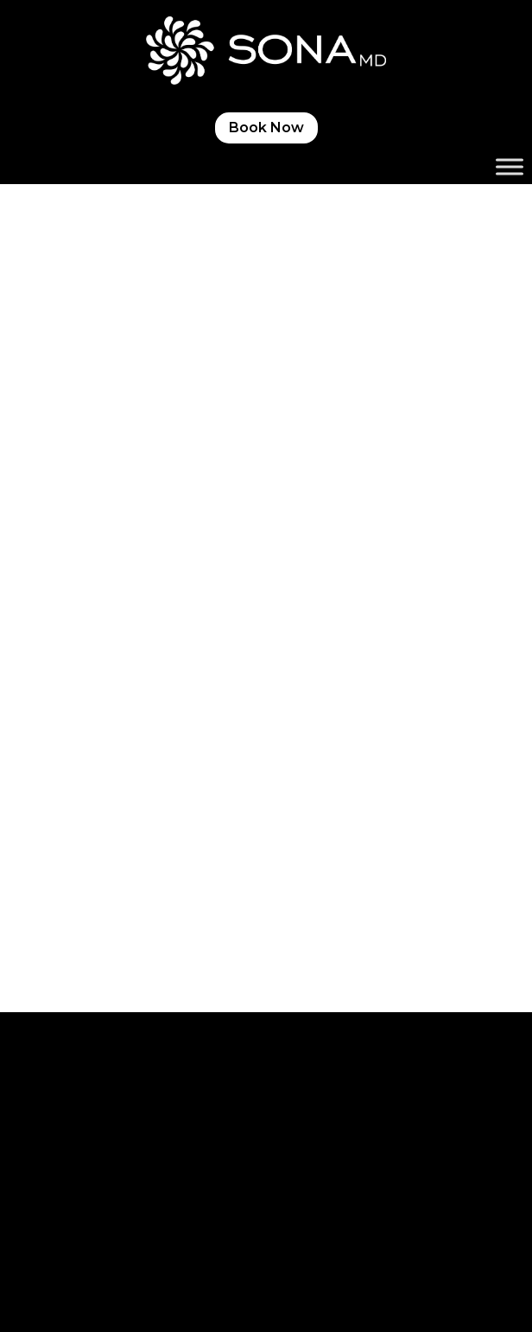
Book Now (266, 127)
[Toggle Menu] (509, 167)
